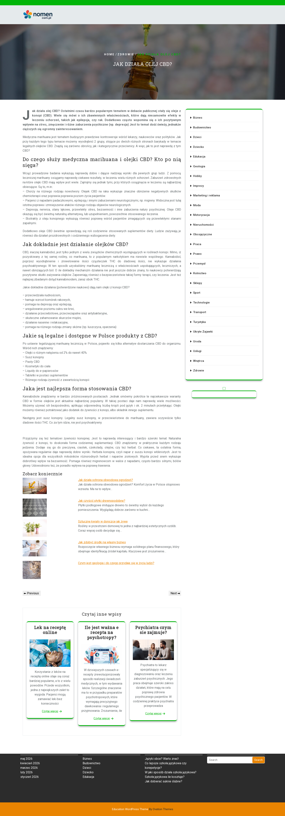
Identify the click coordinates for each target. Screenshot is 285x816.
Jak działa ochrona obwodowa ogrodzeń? (105, 480)
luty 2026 (26, 739)
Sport (197, 291)
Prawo (198, 253)
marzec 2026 (29, 735)
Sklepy (198, 281)
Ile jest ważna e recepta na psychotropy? (102, 632)
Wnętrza (199, 357)
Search (258, 727)
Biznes (198, 121)
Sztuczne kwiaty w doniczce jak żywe (103, 521)
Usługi (198, 348)
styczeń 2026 (29, 744)
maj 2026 (26, 726)
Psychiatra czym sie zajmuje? (153, 630)
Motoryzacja (202, 215)
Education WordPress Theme (142, 809)
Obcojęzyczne (203, 234)
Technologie (202, 300)
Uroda (198, 338)
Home (109, 54)
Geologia (200, 168)
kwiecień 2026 (30, 730)
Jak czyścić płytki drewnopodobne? (101, 501)
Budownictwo (202, 130)
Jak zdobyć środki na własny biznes (102, 542)
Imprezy (199, 187)
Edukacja (200, 158)
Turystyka (200, 319)
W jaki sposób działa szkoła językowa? (170, 739)
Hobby (198, 177)
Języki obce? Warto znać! (162, 726)
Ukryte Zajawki (203, 329)
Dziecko (199, 149)
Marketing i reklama (207, 196)
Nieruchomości (204, 225)
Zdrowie (126, 54)
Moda (197, 206)
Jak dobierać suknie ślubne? (163, 748)
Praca (198, 243)
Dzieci (198, 139)
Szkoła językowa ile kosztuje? (164, 744)
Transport (200, 310)
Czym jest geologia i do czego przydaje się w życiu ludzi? (116, 563)
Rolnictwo (200, 272)
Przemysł (200, 262)
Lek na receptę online (50, 630)
